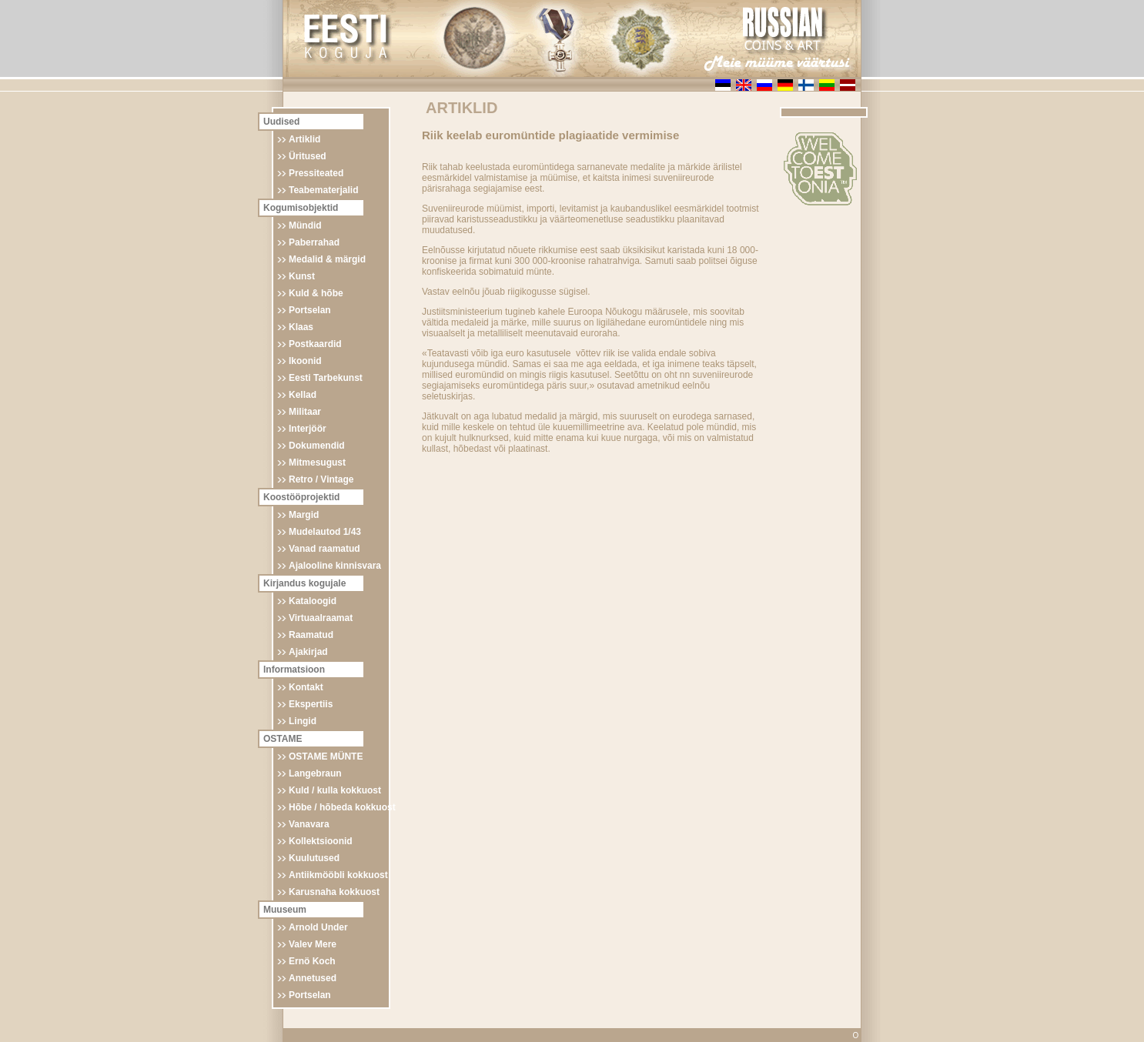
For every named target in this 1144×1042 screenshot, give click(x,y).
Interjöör (307, 428)
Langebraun (315, 773)
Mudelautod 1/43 (325, 531)
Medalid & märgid (327, 259)
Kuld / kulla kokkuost (335, 790)
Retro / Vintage (321, 479)
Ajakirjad (308, 651)
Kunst (302, 276)
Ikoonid (305, 361)
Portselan (310, 310)
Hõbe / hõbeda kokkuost (342, 807)
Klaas (301, 327)
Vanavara (309, 824)
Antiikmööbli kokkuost (338, 875)
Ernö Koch (312, 961)
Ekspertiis (311, 704)
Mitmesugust (317, 462)
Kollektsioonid (321, 841)
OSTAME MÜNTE (326, 756)
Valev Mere (312, 944)
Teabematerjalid (323, 190)
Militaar (305, 411)
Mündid (305, 225)
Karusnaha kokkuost (334, 892)
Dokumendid (317, 445)
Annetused (312, 978)
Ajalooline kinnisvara (335, 565)
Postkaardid (315, 344)
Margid (304, 514)
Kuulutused (314, 858)
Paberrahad (314, 242)
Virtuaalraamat (321, 618)
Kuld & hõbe (316, 293)
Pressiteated (316, 173)
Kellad (302, 394)
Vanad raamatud (324, 548)
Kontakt (306, 687)
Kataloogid (312, 601)
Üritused (307, 156)
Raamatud (311, 635)
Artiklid (304, 139)
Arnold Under (318, 927)
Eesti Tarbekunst (326, 377)
